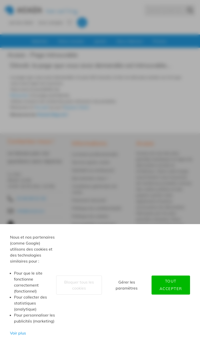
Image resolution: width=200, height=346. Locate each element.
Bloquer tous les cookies (79, 285)
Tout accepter (171, 285)
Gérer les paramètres (127, 285)
